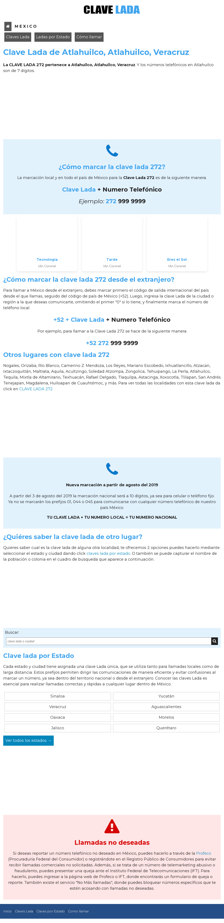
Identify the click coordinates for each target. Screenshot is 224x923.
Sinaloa (57, 696)
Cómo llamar (89, 37)
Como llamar (78, 911)
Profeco (203, 853)
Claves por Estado (50, 911)
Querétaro (166, 728)
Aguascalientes (166, 706)
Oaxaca (57, 717)
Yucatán (166, 696)
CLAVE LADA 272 (36, 389)
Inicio (7, 911)
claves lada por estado (108, 553)
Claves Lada (17, 37)
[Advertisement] (112, 108)
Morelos (166, 717)
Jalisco (57, 728)
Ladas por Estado (53, 37)
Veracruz (57, 706)
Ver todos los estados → (28, 740)
